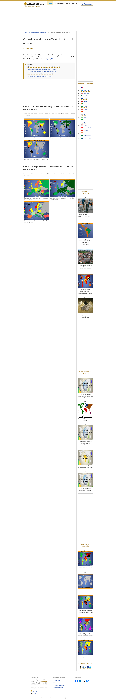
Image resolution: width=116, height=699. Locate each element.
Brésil (83, 119)
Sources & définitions (58, 687)
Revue (74, 4)
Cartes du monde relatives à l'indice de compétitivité (40, 76)
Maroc (84, 101)
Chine (83, 111)
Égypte (84, 114)
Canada (84, 109)
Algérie (84, 95)
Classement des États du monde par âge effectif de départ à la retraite (44, 66)
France (84, 87)
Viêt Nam (84, 130)
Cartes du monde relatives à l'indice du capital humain (40, 74)
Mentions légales (57, 680)
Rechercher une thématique (59, 690)
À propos (34, 691)
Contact (34, 693)
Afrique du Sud (86, 138)
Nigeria (84, 106)
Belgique (84, 125)
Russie (84, 98)
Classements (59, 4)
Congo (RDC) (85, 90)
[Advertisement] (58, 20)
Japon (83, 122)
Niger (83, 133)
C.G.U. (54, 683)
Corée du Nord (86, 127)
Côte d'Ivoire (85, 103)
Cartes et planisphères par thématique (37, 32)
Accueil (25, 32)
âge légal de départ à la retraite (56, 59)
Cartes (50, 4)
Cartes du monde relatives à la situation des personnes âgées (42, 71)
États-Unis (85, 93)
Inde (83, 117)
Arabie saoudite (86, 135)
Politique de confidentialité (59, 685)
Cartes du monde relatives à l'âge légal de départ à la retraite (42, 69)
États (68, 4)
